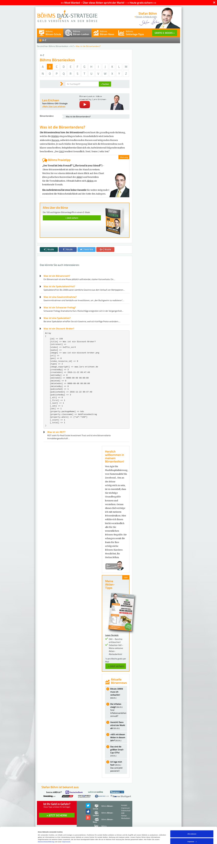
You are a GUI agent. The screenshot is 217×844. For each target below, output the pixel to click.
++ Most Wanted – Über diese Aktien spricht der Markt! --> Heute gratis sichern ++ (108, 3)
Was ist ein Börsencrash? (57, 276)
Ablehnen (192, 837)
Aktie (79, 177)
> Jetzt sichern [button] (116, 666)
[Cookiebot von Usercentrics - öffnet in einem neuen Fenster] (19, 839)
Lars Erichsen (50, 100)
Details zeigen (43, 834)
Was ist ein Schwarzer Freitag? (60, 307)
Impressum (66, 829)
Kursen (55, 140)
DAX (61, 151)
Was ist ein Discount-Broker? (59, 328)
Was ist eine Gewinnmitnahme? (60, 297)
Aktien (90, 180)
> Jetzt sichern (71, 217)
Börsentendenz (46, 115)
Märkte (55, 136)
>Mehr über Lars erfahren (53, 106)
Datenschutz (126, 810)
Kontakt (124, 805)
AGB (122, 813)
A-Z (44, 40)
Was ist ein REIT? (56, 432)
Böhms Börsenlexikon (58, 46)
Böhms (53, 33)
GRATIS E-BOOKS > (165, 33)
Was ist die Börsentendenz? (78, 116)
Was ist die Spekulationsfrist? (59, 286)
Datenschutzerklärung (46, 829)
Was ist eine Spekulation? (57, 318)
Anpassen (192, 829)
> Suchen (105, 84)
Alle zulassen (191, 821)
